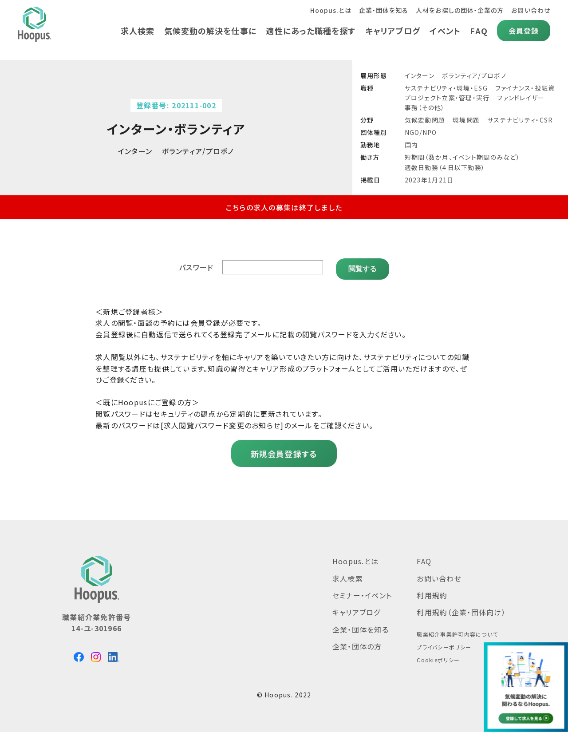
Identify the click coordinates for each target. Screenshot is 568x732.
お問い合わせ (530, 10)
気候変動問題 (425, 119)
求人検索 (134, 30)
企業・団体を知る (382, 10)
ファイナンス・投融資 (525, 87)
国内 (411, 144)
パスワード (197, 265)
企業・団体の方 (357, 643)
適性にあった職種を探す (309, 30)
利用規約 (432, 592)
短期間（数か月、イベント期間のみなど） (462, 157)
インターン (419, 75)
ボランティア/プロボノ (474, 75)
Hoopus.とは (328, 10)
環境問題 (466, 119)
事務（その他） (425, 107)
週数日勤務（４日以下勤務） (445, 167)
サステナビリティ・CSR (520, 119)
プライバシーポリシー (444, 644)
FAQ (478, 30)
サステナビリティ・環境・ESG (446, 87)
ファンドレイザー (520, 97)
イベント (444, 30)
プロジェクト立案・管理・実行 (447, 97)
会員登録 (523, 30)
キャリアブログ (391, 30)
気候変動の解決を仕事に (207, 30)
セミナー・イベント (362, 592)
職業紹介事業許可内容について (457, 631)
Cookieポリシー (438, 657)
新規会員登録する (283, 450)
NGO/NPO (421, 132)
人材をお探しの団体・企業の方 (459, 10)
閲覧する (362, 265)
